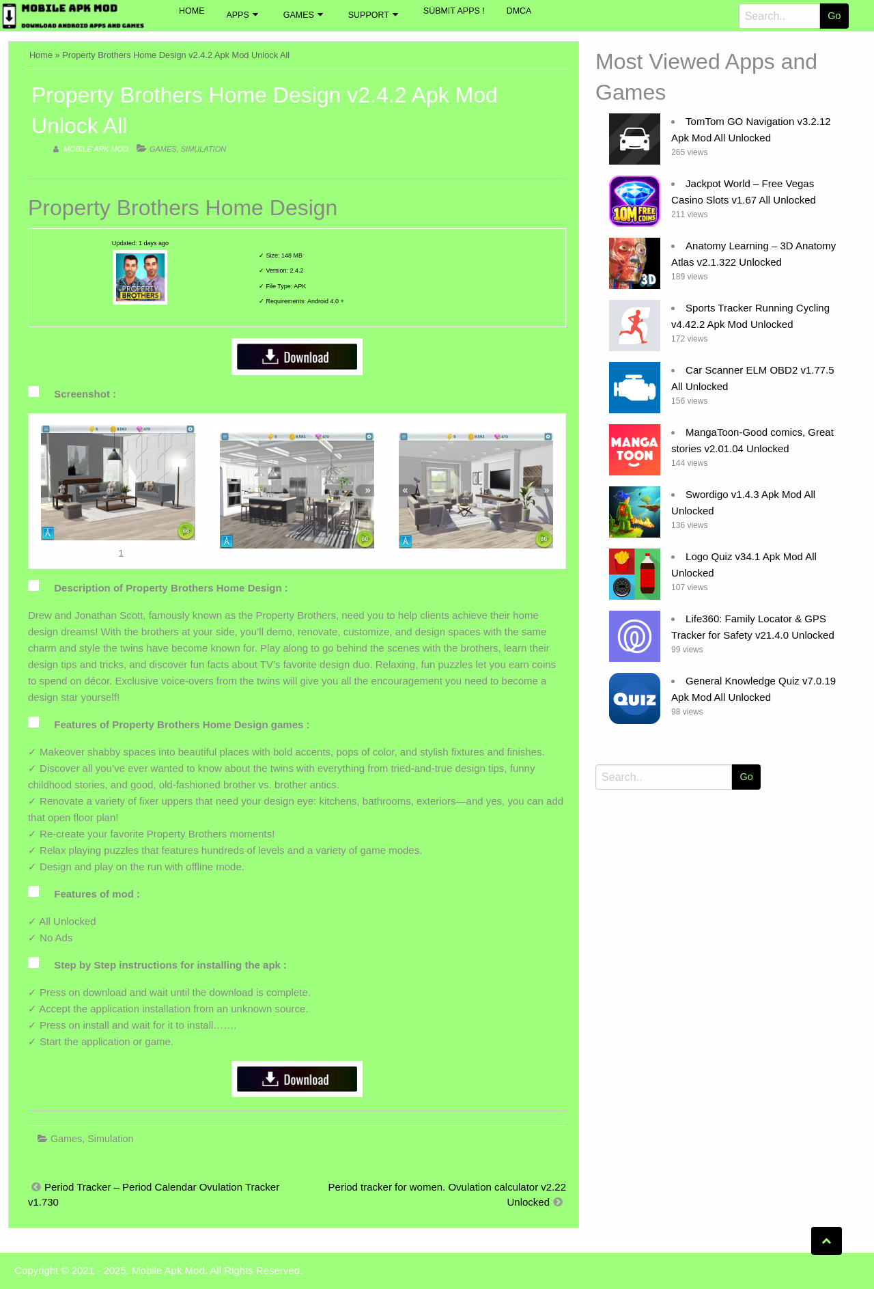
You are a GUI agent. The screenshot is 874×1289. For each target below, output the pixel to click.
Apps (237, 15)
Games (298, 15)
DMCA (519, 11)
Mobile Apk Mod (96, 149)
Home (191, 11)
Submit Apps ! (454, 11)
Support (368, 15)
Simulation (203, 149)
